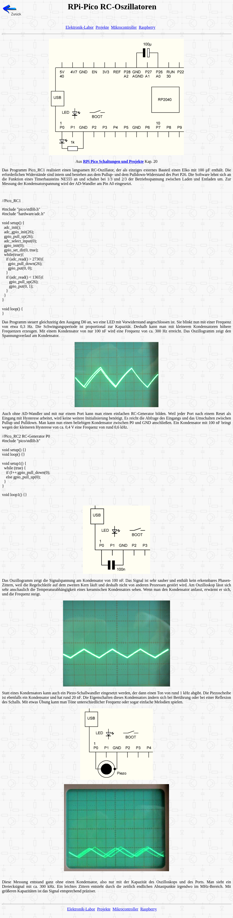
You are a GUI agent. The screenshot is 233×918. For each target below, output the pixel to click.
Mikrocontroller (124, 27)
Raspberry (147, 27)
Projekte (102, 27)
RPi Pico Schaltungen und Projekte (113, 161)
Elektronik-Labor (79, 27)
